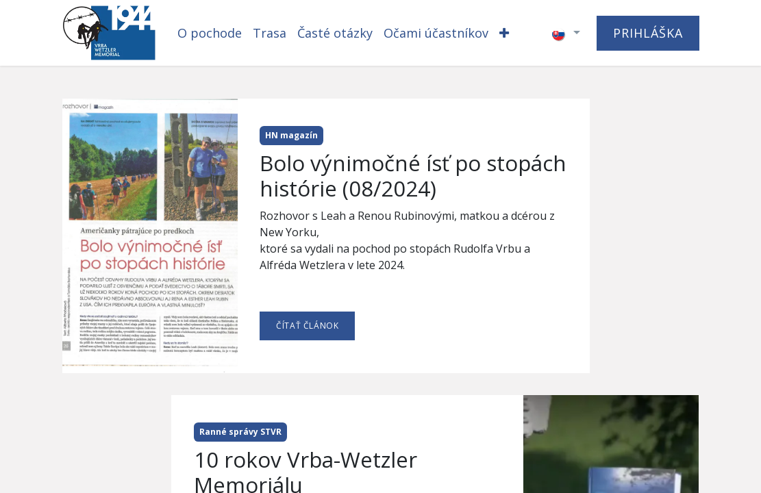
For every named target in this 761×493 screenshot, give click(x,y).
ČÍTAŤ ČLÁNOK (307, 325)
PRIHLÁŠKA (647, 33)
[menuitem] (209, 33)
